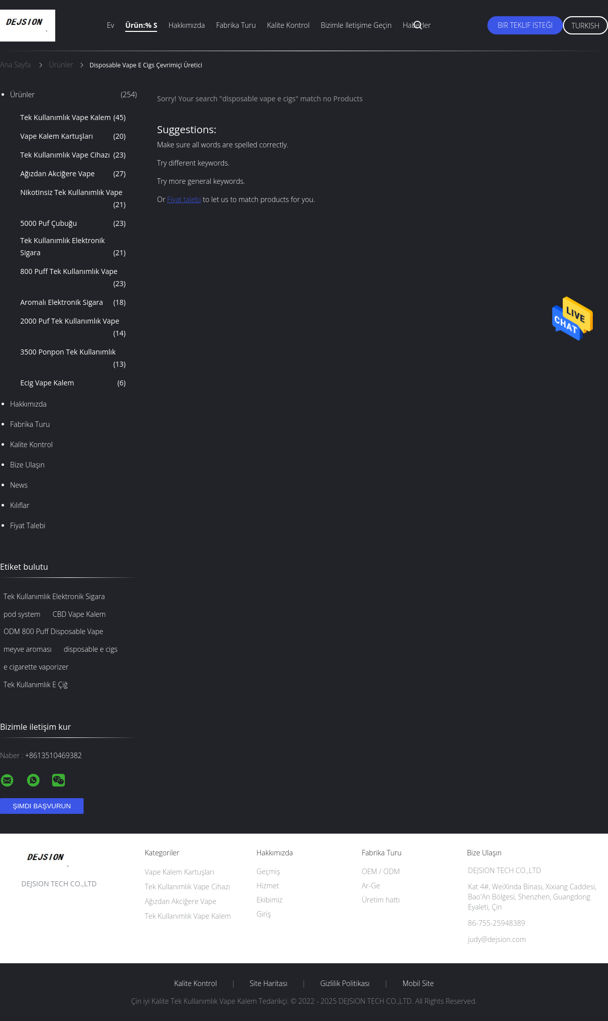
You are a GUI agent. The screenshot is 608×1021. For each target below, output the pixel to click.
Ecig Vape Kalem (73, 383)
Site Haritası (269, 983)
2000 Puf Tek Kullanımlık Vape (73, 327)
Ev (110, 25)
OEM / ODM (381, 871)
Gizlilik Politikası (344, 983)
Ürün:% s (141, 25)
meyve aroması (28, 649)
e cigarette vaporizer (36, 667)
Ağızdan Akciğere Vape (73, 174)
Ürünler (73, 95)
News (18, 485)
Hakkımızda (186, 25)
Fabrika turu (236, 25)
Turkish (585, 25)
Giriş (263, 914)
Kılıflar (19, 505)
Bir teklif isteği (525, 25)
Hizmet (267, 885)
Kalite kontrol (288, 25)
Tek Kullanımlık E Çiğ (36, 684)
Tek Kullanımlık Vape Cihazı (73, 155)
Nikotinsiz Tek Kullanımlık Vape (73, 199)
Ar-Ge (371, 885)
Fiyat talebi (27, 525)
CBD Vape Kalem (79, 614)
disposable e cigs (91, 649)
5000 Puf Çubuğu (73, 223)
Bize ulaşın (27, 464)
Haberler (417, 25)
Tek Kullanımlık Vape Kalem (73, 117)
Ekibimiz (269, 900)
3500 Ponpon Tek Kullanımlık (73, 358)
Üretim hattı (381, 900)
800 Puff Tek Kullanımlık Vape (73, 278)
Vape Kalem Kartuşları (73, 136)
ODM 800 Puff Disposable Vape (53, 631)
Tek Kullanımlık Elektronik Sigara (73, 247)
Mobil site (418, 983)
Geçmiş (268, 871)
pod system (22, 614)
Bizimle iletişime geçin (356, 25)
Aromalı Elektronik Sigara (73, 302)
